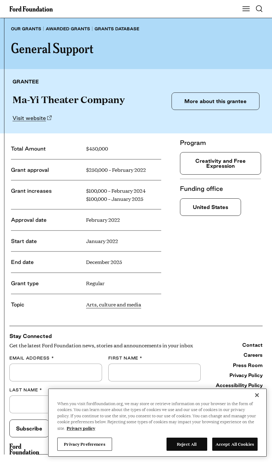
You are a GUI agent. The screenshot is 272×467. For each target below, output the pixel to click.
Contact (252, 345)
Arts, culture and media (113, 304)
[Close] (257, 395)
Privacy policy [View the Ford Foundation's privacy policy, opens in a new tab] (81, 428)
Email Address (31, 358)
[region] (157, 422)
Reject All (187, 444)
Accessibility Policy (239, 385)
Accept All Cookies (235, 444)
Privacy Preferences (84, 444)
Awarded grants (68, 29)
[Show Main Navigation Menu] (246, 9)
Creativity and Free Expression (220, 163)
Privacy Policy (246, 375)
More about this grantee (215, 101)
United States (210, 207)
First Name (125, 358)
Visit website (29, 118)
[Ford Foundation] (24, 449)
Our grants (26, 29)
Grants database (117, 29)
